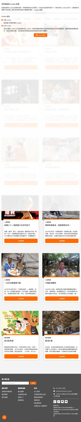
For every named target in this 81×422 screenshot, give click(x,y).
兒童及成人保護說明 (40, 406)
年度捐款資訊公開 (40, 394)
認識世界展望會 (7, 391)
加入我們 (37, 391)
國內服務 (7, 338)
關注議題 (21, 391)
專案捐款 (21, 400)
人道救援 (7, 222)
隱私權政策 (37, 403)
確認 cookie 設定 (40, 35)
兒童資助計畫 (22, 394)
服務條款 (37, 400)
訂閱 (33, 383)
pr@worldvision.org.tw (64, 391)
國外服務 (5, 397)
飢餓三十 (21, 397)
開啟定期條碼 (38, 397)
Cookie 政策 (38, 10)
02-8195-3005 (61, 388)
